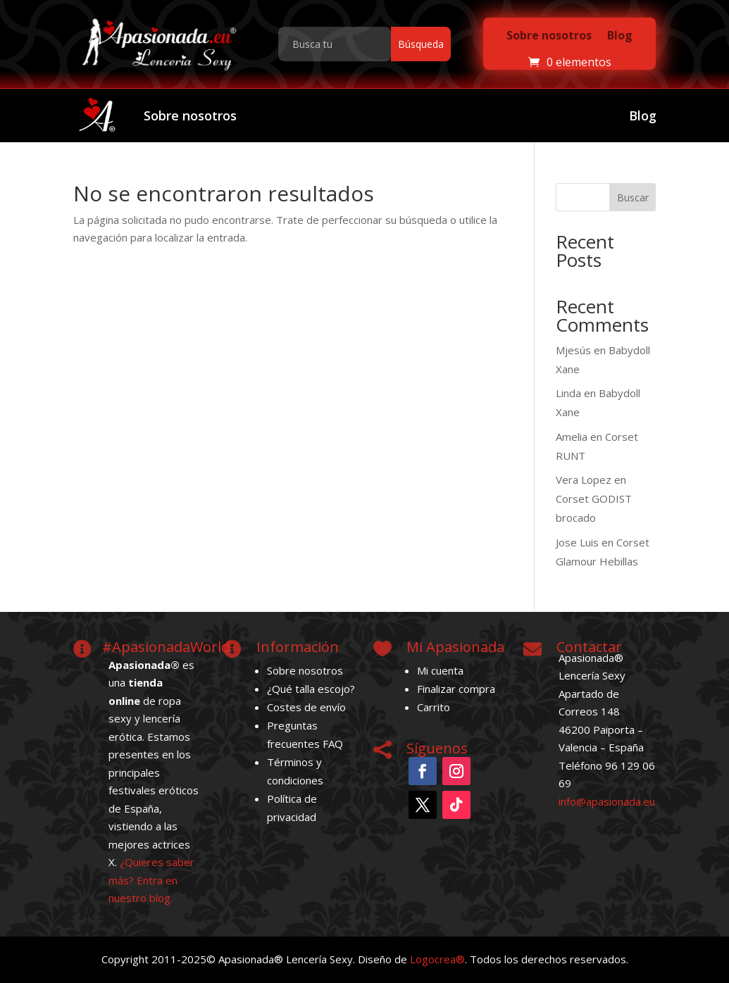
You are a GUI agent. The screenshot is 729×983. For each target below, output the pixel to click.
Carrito (433, 707)
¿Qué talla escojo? (311, 689)
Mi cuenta (440, 670)
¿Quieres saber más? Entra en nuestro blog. (151, 880)
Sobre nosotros (549, 35)
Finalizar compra (456, 689)
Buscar (633, 197)
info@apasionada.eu (607, 801)
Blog (620, 35)
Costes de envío (306, 707)
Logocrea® (437, 959)
